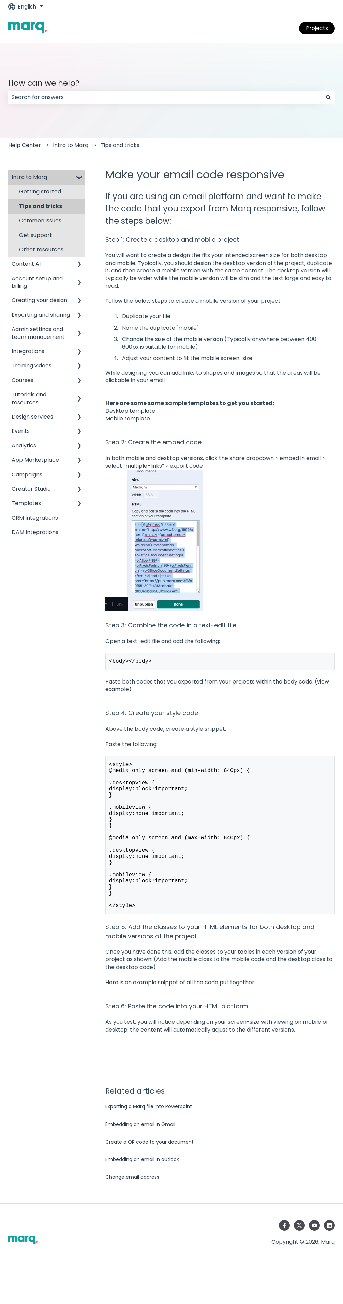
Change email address (132, 1211)
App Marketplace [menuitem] (35, 460)
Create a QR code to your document (149, 1176)
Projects (317, 28)
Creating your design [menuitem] (39, 300)
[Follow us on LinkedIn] (329, 1259)
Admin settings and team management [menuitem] (38, 333)
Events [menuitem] (21, 431)
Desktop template (130, 411)
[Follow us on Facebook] (284, 1259)
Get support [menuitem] (35, 235)
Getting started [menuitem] (40, 191)
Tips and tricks (120, 145)
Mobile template (127, 418)
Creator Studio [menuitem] (31, 489)
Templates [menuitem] (26, 503)
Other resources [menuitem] (41, 249)
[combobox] (165, 97)
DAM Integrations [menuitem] (35, 532)
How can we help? (43, 83)
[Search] (328, 97)
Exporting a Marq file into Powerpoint (148, 1140)
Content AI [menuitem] (26, 264)
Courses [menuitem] (22, 380)
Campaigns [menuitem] (27, 474)
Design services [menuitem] (32, 417)
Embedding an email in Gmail (140, 1158)
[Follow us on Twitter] (299, 1259)
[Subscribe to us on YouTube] (314, 1259)
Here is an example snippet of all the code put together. (180, 1016)
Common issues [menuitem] (40, 220)
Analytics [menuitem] (24, 446)
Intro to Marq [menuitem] (29, 177)
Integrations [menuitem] (28, 351)
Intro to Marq (70, 145)
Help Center (24, 145)
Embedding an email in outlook (142, 1193)
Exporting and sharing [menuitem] (41, 315)
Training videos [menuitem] (31, 366)
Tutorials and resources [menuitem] (29, 398)
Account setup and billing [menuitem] (37, 282)
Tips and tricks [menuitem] (40, 206)
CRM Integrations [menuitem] (35, 518)
